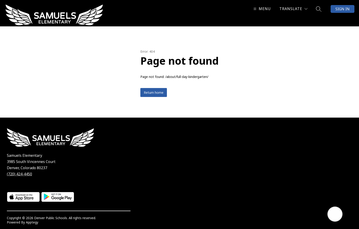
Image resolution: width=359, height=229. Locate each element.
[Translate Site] (293, 9)
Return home (153, 92)
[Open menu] (261, 9)
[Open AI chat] (335, 214)
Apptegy (32, 222)
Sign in (342, 8)
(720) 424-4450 (19, 174)
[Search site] (318, 9)
